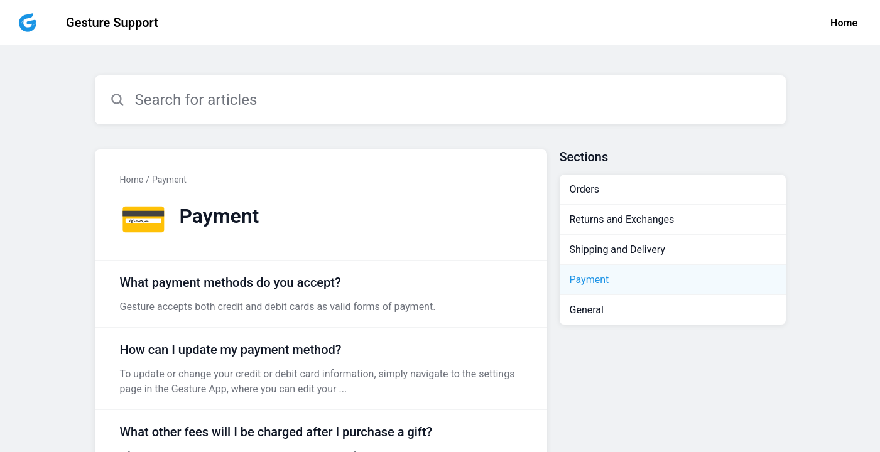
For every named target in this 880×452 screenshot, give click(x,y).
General (587, 310)
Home (843, 23)
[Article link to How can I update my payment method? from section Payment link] (321, 368)
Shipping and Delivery (617, 250)
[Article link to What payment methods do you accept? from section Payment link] (321, 294)
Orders (584, 189)
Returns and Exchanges (622, 219)
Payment (169, 180)
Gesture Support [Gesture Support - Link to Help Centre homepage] (112, 22)
